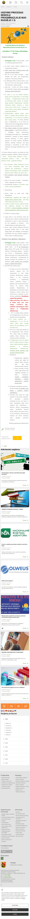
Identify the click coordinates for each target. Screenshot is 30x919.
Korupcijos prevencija (20, 830)
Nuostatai (4, 841)
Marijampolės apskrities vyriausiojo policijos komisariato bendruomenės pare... (14, 616)
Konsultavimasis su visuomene (20, 818)
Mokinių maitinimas (20, 788)
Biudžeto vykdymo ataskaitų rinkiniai (8, 815)
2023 (6, 747)
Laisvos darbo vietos (6, 824)
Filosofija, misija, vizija (7, 781)
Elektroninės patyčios (7, 580)
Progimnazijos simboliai (7, 784)
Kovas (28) (8, 730)
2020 (6, 759)
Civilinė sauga (19, 832)
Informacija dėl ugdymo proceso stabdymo (13, 687)
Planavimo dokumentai (7, 839)
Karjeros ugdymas (20, 784)
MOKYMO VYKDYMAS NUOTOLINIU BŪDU (12, 652)
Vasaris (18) (9, 732)
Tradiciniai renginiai (6, 786)
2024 (6, 743)
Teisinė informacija (20, 834)
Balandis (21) (9, 728)
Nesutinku (15, 909)
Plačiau (24, 485)
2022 (6, 751)
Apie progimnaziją (6, 777)
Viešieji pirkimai (5, 822)
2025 (6, 739)
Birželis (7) (8, 723)
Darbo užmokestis (6, 838)
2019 (6, 763)
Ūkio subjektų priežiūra (7, 834)
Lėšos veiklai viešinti (6, 819)
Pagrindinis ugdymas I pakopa (22, 781)
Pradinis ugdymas (20, 779)
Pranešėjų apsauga (20, 823)
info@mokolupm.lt (7, 877)
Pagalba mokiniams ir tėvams (22, 786)
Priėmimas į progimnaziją (21, 825)
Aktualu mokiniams (20, 829)
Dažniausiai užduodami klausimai (21, 821)
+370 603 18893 (7, 876)
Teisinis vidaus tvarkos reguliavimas (7, 827)
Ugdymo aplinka (5, 779)
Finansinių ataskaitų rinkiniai (8, 817)
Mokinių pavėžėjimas (20, 791)
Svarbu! (15, 6)
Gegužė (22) (8, 725)
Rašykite (4, 851)
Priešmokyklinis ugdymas (21, 777)
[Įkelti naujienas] (10, 2)
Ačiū (16, 438)
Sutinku (15, 914)
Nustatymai (15, 905)
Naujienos (9, 6)
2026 (6, 719)
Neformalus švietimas (21, 783)
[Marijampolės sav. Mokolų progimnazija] (3, 2)
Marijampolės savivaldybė (16, 865)
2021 (6, 755)
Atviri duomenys (19, 836)
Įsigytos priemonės (6, 829)
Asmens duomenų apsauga (22, 815)
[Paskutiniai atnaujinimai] (16, 2)
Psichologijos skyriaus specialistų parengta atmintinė (13, 473)
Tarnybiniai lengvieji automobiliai (6, 832)
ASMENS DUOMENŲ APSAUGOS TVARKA (12, 509)
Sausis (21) (8, 734)
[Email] (2, 858)
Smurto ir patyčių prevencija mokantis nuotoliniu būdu (14, 545)
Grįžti (5, 446)
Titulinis (3, 6)
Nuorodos (18, 812)
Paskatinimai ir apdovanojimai (8, 783)
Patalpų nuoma (19, 790)
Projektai (3, 820)
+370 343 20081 (6, 874)
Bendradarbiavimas (6, 788)
